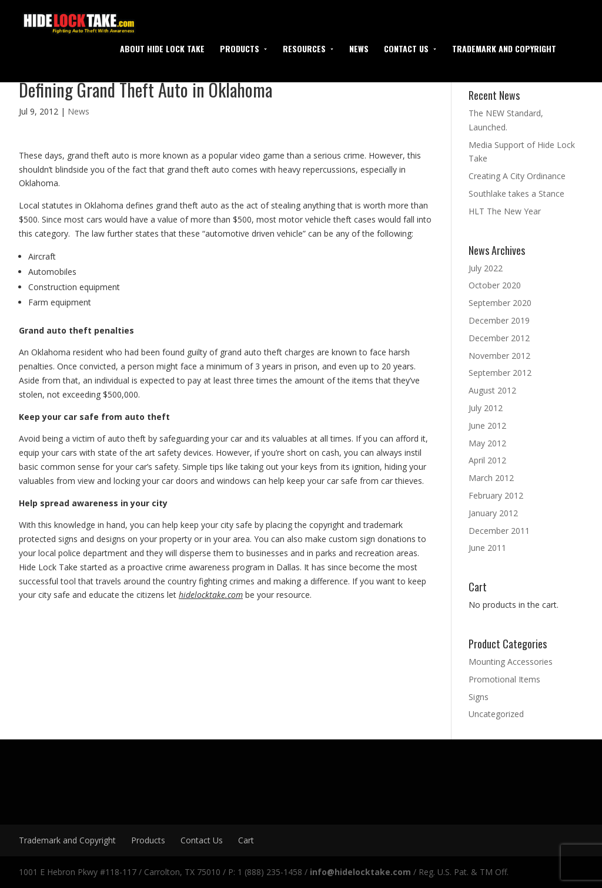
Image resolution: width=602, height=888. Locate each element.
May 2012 (487, 443)
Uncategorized (496, 713)
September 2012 (500, 372)
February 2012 (496, 495)
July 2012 (486, 407)
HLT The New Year (505, 211)
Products (239, 48)
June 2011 (487, 547)
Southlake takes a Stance (516, 193)
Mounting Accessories (511, 661)
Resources (304, 48)
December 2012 (499, 338)
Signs (479, 696)
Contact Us (406, 48)
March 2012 (491, 477)
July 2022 (486, 268)
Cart (246, 840)
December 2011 (499, 530)
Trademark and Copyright (504, 48)
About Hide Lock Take (162, 48)
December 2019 (499, 320)
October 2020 (495, 285)
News (359, 48)
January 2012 (493, 513)
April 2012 (487, 460)
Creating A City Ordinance (517, 175)
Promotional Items (504, 679)
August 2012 (492, 390)
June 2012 (487, 425)
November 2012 (499, 355)
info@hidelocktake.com (360, 871)
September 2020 (500, 302)
